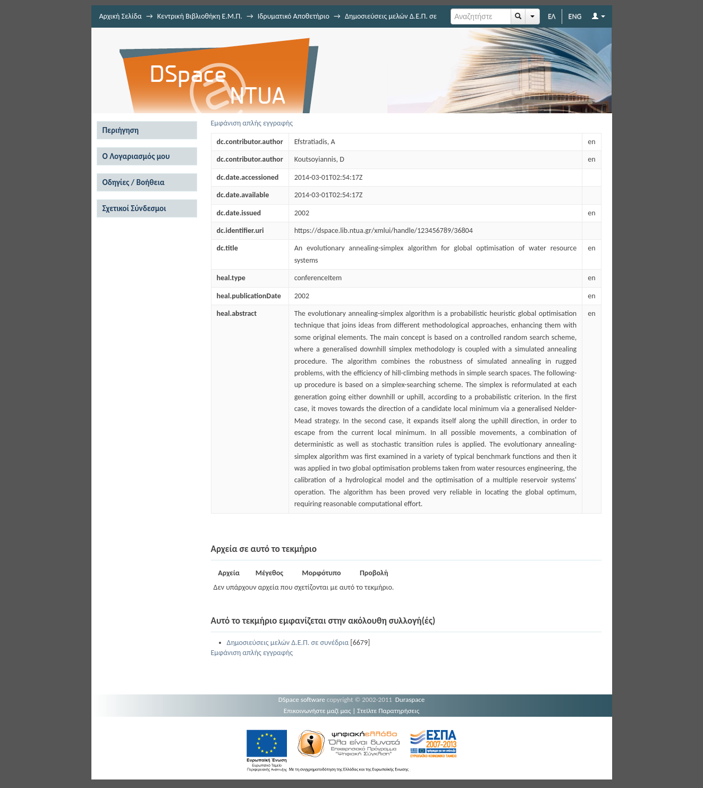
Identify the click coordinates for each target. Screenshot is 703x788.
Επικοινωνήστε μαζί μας (317, 711)
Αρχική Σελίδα (120, 16)
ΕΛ (552, 16)
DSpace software (301, 699)
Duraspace (410, 699)
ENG (575, 16)
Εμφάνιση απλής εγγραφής (252, 123)
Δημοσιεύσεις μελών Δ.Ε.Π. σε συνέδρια (288, 642)
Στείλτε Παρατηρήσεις (388, 711)
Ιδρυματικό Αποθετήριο (293, 16)
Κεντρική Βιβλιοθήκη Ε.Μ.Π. (199, 16)
